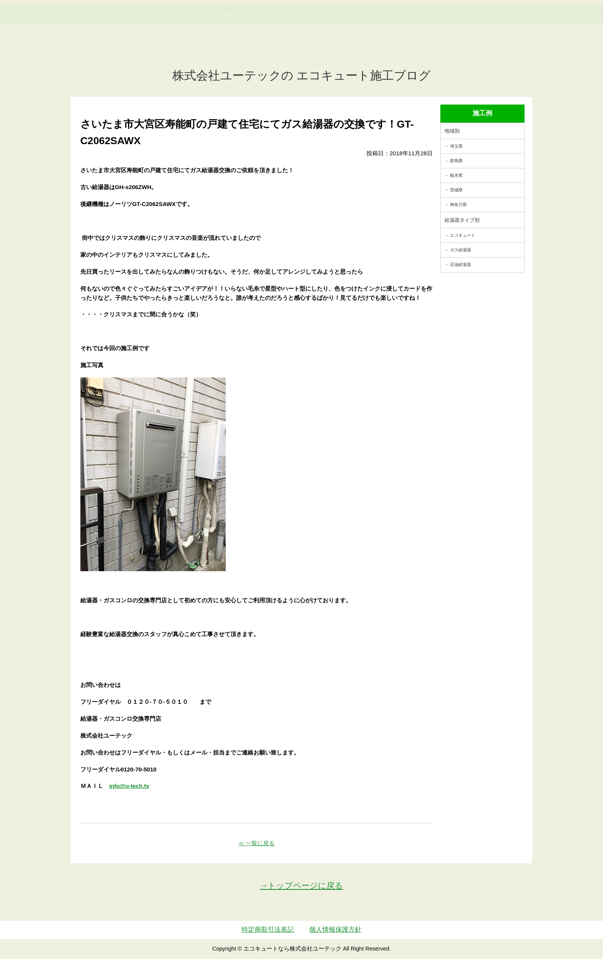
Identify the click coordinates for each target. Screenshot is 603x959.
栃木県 (456, 175)
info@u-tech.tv (129, 786)
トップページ (160, 50)
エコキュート (462, 235)
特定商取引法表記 (268, 929)
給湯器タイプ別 (462, 220)
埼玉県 (456, 146)
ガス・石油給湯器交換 (229, 50)
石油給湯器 (460, 264)
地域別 (452, 131)
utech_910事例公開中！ (158, 25)
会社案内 (395, 50)
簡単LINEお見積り (512, 19)
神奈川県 (458, 204)
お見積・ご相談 (569, 19)
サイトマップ (443, 50)
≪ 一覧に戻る (256, 843)
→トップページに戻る (301, 885)
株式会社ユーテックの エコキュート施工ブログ (301, 75)
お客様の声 (351, 50)
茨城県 (456, 190)
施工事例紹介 (299, 50)
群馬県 (456, 160)
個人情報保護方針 (335, 929)
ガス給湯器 (460, 250)
